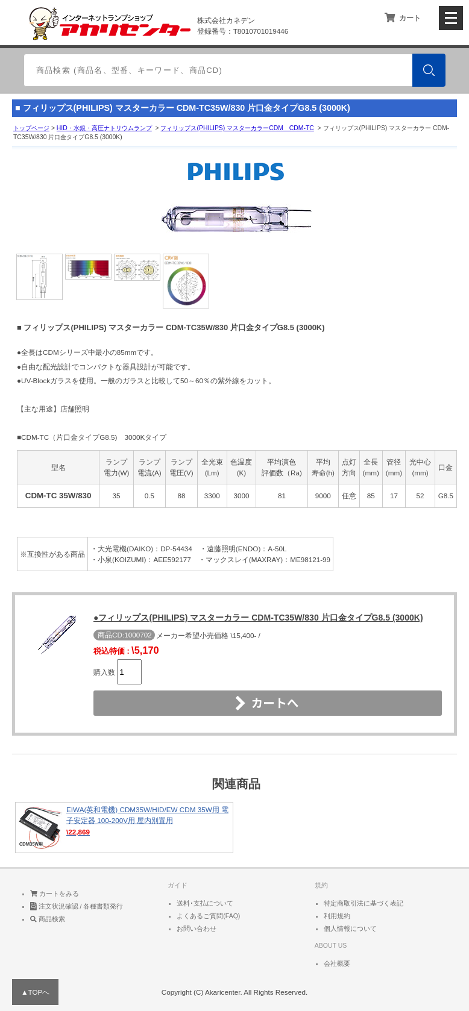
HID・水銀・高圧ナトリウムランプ (104, 128)
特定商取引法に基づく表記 (363, 903)
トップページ (31, 128)
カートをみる (54, 893)
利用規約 (337, 915)
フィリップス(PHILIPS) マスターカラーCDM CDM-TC (236, 128)
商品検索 (47, 918)
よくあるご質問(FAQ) (208, 915)
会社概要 (337, 963)
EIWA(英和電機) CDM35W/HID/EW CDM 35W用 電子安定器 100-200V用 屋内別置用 (124, 827)
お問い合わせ (196, 928)
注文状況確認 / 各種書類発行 (77, 906)
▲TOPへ (35, 992)
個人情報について (350, 928)
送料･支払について (205, 903)
